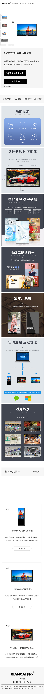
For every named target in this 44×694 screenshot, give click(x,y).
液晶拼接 (15, 3)
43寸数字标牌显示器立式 (22, 559)
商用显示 (23, 3)
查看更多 (22, 576)
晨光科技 (31, 689)
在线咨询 (15, 81)
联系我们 (38, 99)
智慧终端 (31, 3)
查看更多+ (36, 472)
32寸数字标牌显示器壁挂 (22, 617)
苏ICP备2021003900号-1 (11, 689)
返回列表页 (8, 86)
